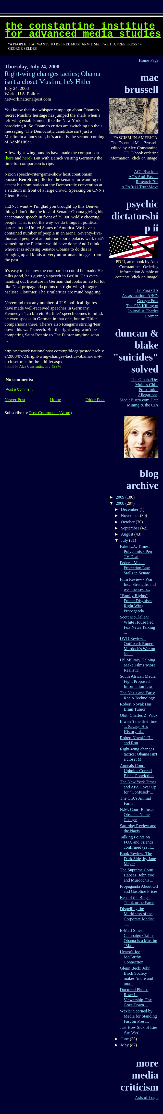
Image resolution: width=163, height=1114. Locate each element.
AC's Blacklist (146, 171)
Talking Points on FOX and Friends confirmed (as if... (137, 842)
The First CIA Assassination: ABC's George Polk (140, 295)
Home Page (148, 60)
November (130, 515)
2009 (121, 497)
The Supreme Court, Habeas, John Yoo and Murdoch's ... (137, 875)
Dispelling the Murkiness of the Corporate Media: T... (137, 916)
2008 (121, 503)
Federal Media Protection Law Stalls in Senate (135, 567)
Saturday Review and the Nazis (138, 828)
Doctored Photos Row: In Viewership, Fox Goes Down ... (136, 997)
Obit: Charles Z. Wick (138, 715)
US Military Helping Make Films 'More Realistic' (137, 665)
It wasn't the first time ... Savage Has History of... (138, 726)
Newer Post (15, 399)
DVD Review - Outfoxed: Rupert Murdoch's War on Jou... (137, 646)
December (130, 509)
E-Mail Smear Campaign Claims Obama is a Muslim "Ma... (138, 938)
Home (55, 399)
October (128, 521)
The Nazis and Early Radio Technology (137, 695)
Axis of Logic (147, 1097)
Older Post (95, 399)
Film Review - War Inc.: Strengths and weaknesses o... (138, 584)
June (125, 1038)
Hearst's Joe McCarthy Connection (131, 956)
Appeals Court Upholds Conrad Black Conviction (137, 770)
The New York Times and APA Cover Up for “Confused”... (138, 787)
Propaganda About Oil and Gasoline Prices (139, 889)
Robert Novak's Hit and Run (136, 740)
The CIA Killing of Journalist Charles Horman (142, 310)
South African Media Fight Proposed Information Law (138, 681)
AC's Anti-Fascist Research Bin (144, 179)
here (10, 157)
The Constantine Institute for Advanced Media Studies (83, 30)
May (125, 1045)
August (127, 534)
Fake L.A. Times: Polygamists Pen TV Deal (136, 551)
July (125, 540)
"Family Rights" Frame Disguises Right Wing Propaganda (136, 603)
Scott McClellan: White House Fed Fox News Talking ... (137, 625)
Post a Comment (19, 389)
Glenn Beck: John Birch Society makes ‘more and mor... (136, 976)
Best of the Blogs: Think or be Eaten (137, 900)
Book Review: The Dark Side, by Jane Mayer (138, 858)
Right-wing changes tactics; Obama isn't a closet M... (138, 754)
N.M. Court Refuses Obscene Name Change (137, 814)
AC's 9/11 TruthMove (139, 186)
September (130, 528)
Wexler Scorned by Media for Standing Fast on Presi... (138, 1016)
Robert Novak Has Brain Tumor (136, 707)
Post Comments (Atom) (50, 412)
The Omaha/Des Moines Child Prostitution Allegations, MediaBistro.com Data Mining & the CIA (139, 392)
